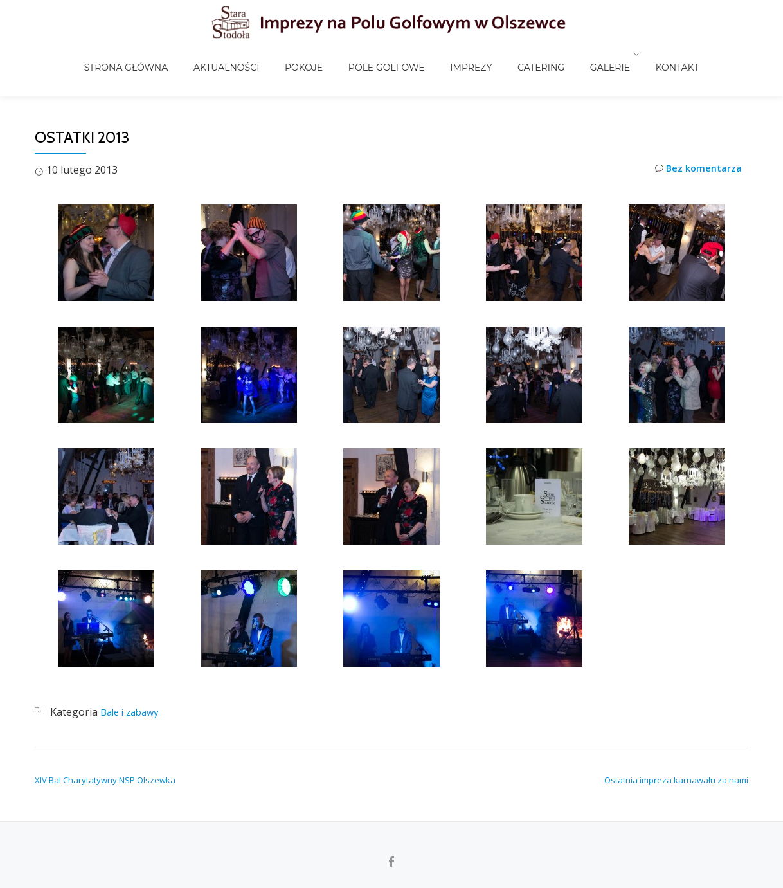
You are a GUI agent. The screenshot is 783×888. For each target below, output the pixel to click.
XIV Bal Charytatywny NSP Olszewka (105, 780)
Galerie (575, 54)
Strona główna (168, 54)
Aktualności (255, 54)
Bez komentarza (695, 170)
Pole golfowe (390, 54)
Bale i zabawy (132, 712)
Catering (518, 54)
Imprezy (461, 54)
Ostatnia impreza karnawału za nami (676, 780)
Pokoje (320, 54)
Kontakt (636, 54)
